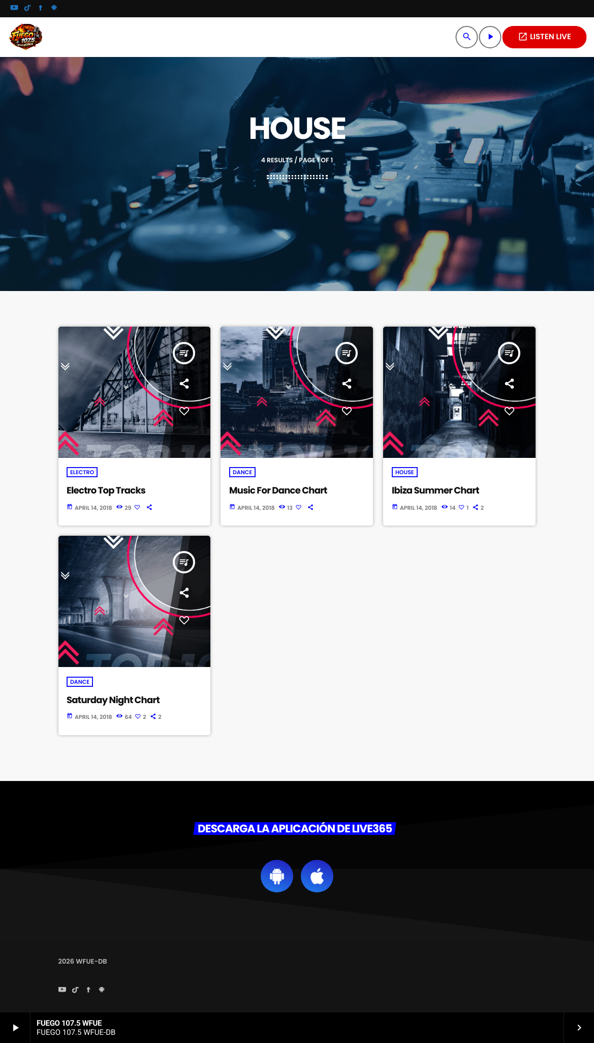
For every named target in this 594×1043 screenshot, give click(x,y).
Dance (242, 472)
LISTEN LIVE (544, 37)
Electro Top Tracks (106, 490)
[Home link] (25, 37)
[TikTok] (27, 8)
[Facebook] (41, 8)
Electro (82, 472)
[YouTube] (14, 8)
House (404, 472)
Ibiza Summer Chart (435, 490)
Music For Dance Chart (278, 490)
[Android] (54, 8)
